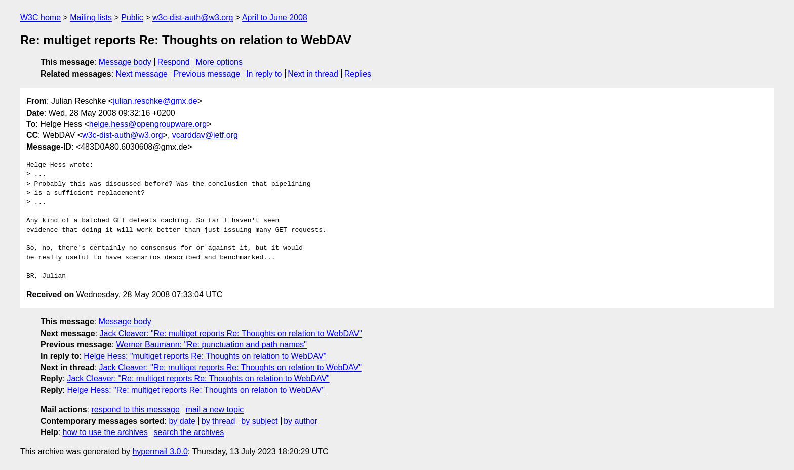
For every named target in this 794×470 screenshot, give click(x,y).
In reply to (264, 73)
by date (182, 421)
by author (300, 421)
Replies (357, 73)
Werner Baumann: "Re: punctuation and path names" (211, 344)
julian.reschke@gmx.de (155, 101)
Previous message (207, 73)
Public (132, 17)
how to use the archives (105, 432)
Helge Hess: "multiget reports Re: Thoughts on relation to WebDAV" (205, 356)
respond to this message (135, 409)
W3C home (40, 17)
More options (219, 62)
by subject (259, 421)
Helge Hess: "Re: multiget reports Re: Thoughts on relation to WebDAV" (196, 390)
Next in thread (313, 73)
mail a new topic (215, 409)
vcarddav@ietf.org (205, 135)
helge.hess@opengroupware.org (148, 124)
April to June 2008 (274, 17)
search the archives (189, 432)
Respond (173, 62)
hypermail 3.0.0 (159, 451)
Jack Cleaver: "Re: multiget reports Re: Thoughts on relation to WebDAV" (231, 333)
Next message (142, 73)
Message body (125, 62)
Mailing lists (91, 17)
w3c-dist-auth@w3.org (192, 17)
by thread (218, 421)
